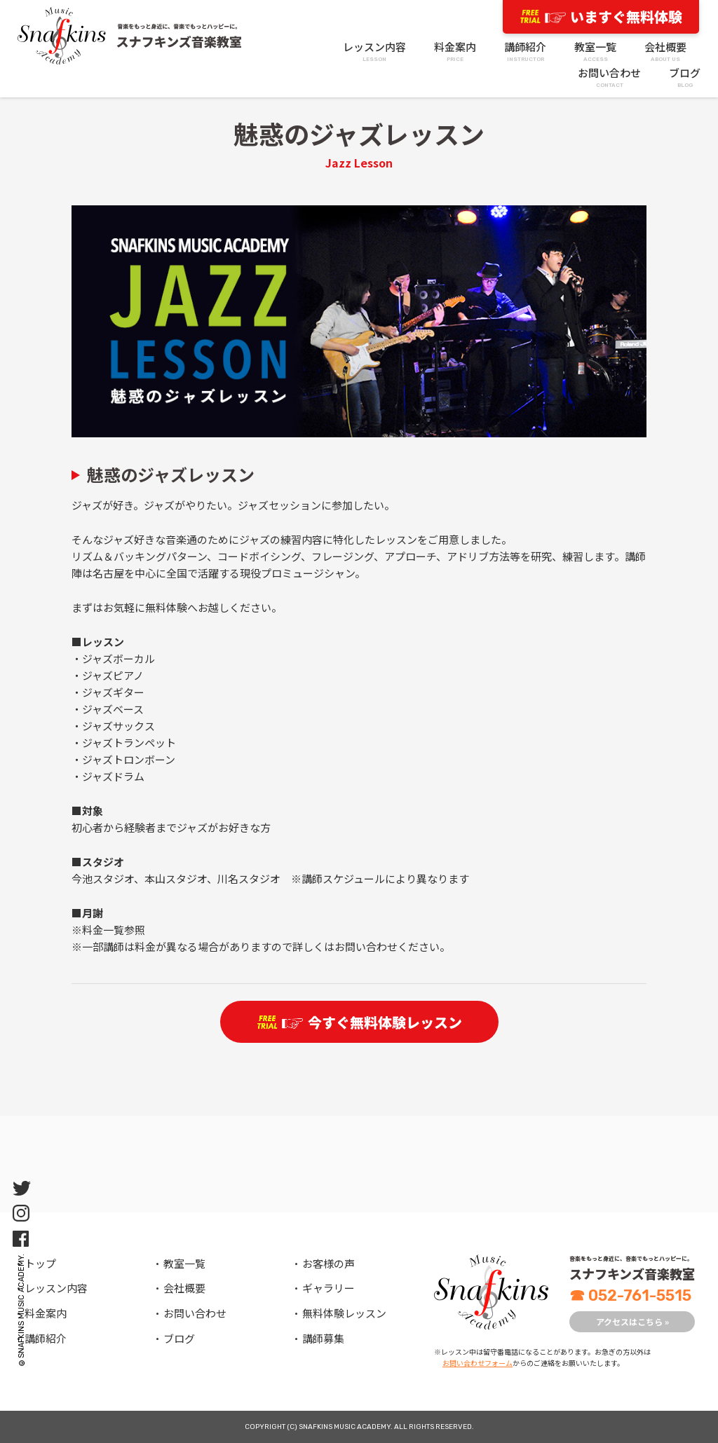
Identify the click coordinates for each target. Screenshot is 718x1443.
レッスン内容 (374, 51)
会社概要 (665, 51)
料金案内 (455, 51)
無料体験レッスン (344, 1313)
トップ (40, 1263)
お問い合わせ (609, 77)
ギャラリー (328, 1287)
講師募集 (323, 1338)
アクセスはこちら (632, 1321)
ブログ (684, 77)
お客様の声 (328, 1263)
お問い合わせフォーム (477, 1362)
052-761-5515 (630, 1295)
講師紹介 (525, 51)
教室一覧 (595, 51)
